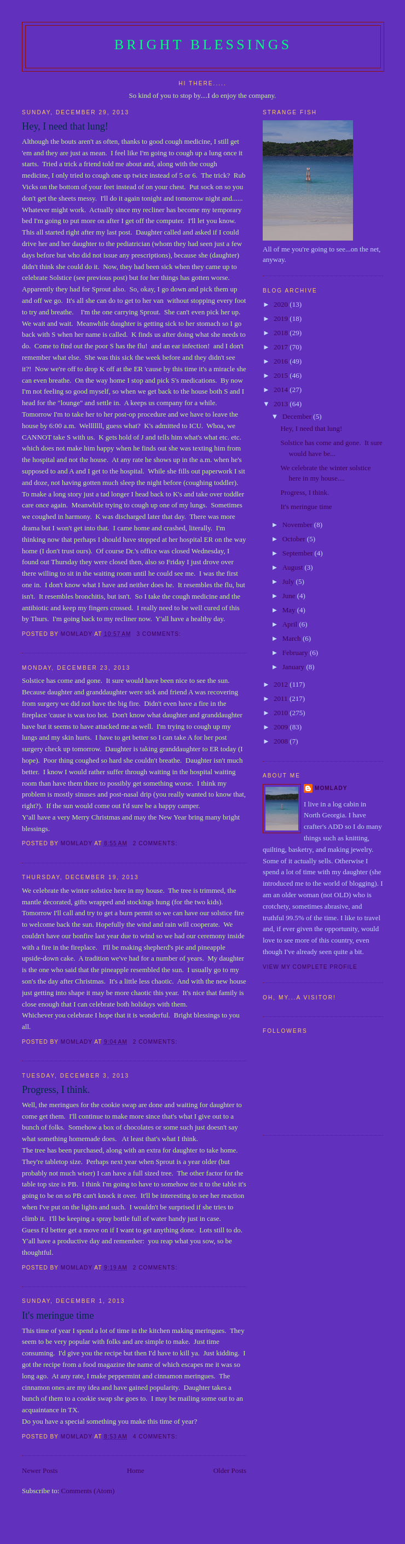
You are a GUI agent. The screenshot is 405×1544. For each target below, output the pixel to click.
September (298, 553)
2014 (282, 389)
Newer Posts (39, 1470)
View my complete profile (310, 967)
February (296, 652)
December (298, 416)
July (289, 581)
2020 (282, 304)
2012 (282, 684)
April (290, 624)
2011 (282, 698)
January (294, 667)
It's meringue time (58, 1315)
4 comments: (156, 1437)
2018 (282, 333)
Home (135, 1470)
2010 (282, 713)
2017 (282, 347)
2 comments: (156, 843)
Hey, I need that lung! (65, 126)
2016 (282, 361)
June (289, 596)
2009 (282, 727)
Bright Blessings (203, 44)
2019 (282, 318)
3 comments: (159, 634)
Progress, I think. (56, 1089)
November (298, 524)
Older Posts (229, 1470)
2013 (282, 404)
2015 (282, 375)
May (289, 610)
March (292, 638)
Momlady (331, 788)
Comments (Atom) (88, 1491)
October (294, 539)
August (293, 567)
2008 (282, 741)
